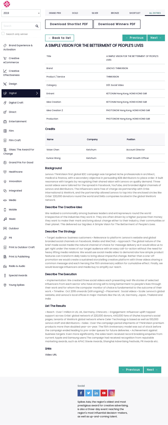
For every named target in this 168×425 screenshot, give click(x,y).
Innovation (15, 181)
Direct (12, 112)
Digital (13, 93)
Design (13, 84)
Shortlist (134, 13)
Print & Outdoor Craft (22, 247)
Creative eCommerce (11, 60)
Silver (95, 13)
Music (12, 219)
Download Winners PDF (117, 24)
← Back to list (60, 38)
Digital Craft (16, 102)
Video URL (51, 354)
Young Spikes (16, 285)
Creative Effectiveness (11, 73)
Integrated (15, 191)
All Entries (155, 13)
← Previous (133, 38)
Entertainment (18, 121)
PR (10, 238)
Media (12, 200)
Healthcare (15, 172)
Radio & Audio (17, 266)
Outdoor (14, 228)
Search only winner (17, 34)
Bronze (115, 13)
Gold (75, 13)
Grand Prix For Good (21, 162)
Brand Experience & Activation (18, 47)
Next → (155, 38)
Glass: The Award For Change (18, 152)
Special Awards (18, 275)
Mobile (13, 209)
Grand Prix (55, 13)
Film (11, 131)
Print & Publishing (19, 256)
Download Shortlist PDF (69, 24)
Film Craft (15, 140)
